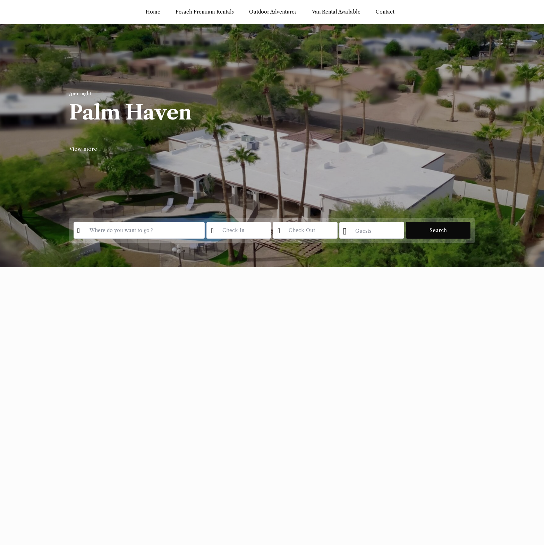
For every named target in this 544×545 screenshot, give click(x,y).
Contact (385, 12)
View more (83, 149)
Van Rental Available (336, 12)
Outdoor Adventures (273, 12)
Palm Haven (130, 112)
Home (153, 12)
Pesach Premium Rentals (205, 12)
